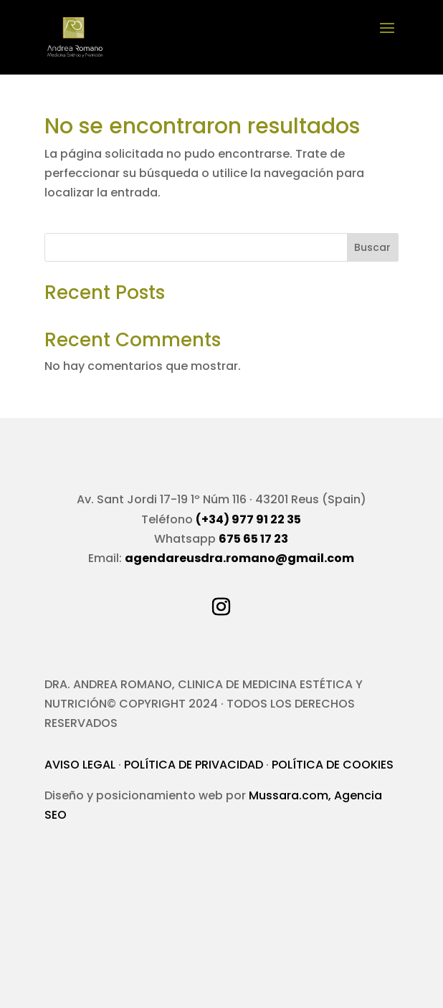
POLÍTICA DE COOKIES (333, 764)
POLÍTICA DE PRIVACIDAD (193, 764)
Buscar (372, 247)
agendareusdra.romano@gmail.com (239, 558)
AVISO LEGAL (79, 764)
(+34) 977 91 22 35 (248, 519)
